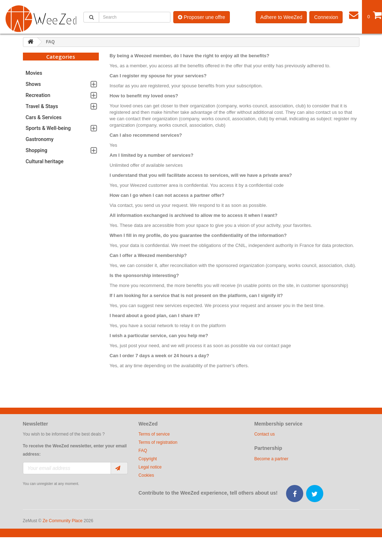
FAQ (143, 450)
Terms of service (154, 434)
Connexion (326, 17)
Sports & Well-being (48, 128)
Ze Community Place (62, 520)
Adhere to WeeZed (281, 17)
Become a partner (271, 458)
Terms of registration (158, 442)
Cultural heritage (45, 161)
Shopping (37, 150)
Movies (34, 73)
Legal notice (150, 467)
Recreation (38, 95)
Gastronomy (40, 139)
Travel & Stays (42, 106)
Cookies (146, 475)
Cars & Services (44, 117)
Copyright (148, 458)
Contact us (264, 434)
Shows (33, 84)
